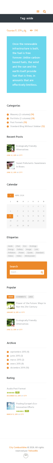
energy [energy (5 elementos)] (11, 249)
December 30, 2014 (14, 396)
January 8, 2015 (13, 312)
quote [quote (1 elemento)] (30, 253)
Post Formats (16, 122)
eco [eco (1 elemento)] (24, 246)
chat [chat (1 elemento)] (18, 246)
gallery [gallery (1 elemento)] (20, 249)
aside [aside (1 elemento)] (10, 246)
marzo (15, 360)
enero (15, 364)
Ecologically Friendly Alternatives (26, 148)
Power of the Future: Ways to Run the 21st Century (31, 305)
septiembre (18, 352)
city (25, 30)
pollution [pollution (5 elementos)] (11, 253)
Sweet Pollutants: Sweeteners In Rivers (31, 165)
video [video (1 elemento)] (19, 256)
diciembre (17, 368)
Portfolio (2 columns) (20, 118)
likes (31, 296)
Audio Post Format (16, 389)
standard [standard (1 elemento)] (39, 253)
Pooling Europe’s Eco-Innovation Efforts (26, 405)
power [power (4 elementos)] (21, 253)
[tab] (10, 297)
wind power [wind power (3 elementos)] (30, 256)
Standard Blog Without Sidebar (25, 126)
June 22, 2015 (11, 155)
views (10, 296)
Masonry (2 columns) (20, 114)
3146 (36, 30)
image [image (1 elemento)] (28, 249)
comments (21, 296)
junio (15, 356)
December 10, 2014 (14, 30)
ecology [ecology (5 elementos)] (33, 246)
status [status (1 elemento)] (10, 256)
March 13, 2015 (12, 414)
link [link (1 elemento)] (36, 249)
